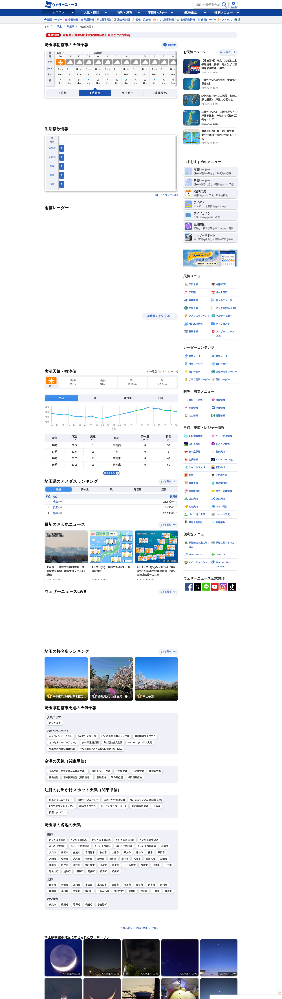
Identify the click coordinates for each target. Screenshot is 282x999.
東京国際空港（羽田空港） (77, 777)
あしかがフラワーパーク (114, 806)
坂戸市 (64, 865)
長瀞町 (88, 904)
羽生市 (115, 884)
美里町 (132, 891)
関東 (59, 26)
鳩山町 (88, 891)
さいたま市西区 (57, 840)
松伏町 (115, 871)
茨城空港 (101, 777)
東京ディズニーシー (88, 799)
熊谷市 (52, 884)
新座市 (100, 858)
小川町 (64, 891)
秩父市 (52, 904)
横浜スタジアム (87, 806)
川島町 (79, 871)
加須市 (76, 884)
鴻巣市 (127, 884)
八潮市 (137, 858)
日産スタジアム (57, 812)
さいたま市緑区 (124, 846)
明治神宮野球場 (140, 806)
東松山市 (102, 884)
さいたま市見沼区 (125, 840)
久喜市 (151, 884)
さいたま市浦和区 (79, 846)
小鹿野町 (102, 904)
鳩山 (55, 501)
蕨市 (150, 852)
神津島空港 (155, 771)
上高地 (156, 806)
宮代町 (91, 871)
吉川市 (115, 865)
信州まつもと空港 (101, 771)
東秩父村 (119, 891)
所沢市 (64, 852)
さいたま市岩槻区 (146, 846)
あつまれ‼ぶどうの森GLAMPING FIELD (101, 748)
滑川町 (163, 884)
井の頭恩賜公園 (90, 742)
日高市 (103, 865)
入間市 (52, 858)
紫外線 (52, 148)
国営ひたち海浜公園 (114, 799)
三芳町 (168, 865)
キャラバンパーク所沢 (60, 736)
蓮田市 (52, 865)
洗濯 (52, 184)
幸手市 (76, 865)
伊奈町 (156, 865)
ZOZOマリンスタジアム (61, 806)
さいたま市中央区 (149, 840)
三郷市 (163, 858)
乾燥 (52, 166)
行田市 (64, 884)
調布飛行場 (117, 777)
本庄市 (88, 884)
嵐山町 (52, 891)
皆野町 (76, 904)
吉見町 (76, 891)
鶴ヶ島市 (90, 865)
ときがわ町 (103, 891)
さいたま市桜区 (57, 846)
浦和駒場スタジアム (145, 736)
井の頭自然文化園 (113, 742)
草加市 (127, 852)
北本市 (125, 858)
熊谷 (55, 513)
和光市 (88, 858)
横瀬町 (64, 904)
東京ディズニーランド (60, 799)
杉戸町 (103, 871)
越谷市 (139, 852)
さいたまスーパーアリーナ (63, 742)
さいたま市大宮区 (101, 840)
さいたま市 (55, 722)
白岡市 (144, 865)
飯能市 (76, 852)
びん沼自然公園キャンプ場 (115, 736)
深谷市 (139, 884)
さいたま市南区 (102, 846)
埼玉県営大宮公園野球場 (62, 748)
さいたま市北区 (78, 840)
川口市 (52, 852)
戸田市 (161, 852)
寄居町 (168, 891)
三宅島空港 (138, 771)
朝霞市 (64, 858)
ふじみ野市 (130, 865)
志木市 (76, 858)
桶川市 (112, 858)
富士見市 (150, 858)
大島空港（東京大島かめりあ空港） (68, 771)
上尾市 (115, 852)
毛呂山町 (53, 871)
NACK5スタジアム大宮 (139, 742)
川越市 (164, 846)
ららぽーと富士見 (87, 736)
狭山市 (103, 852)
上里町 (156, 891)
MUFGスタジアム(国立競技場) (146, 799)
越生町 (66, 871)
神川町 (144, 891)
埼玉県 (70, 26)
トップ (48, 26)
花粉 (52, 175)
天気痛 (52, 157)
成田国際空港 (135, 777)
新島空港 (53, 777)
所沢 (55, 507)
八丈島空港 (121, 771)
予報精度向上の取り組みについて (140, 927)
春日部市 (90, 852)
